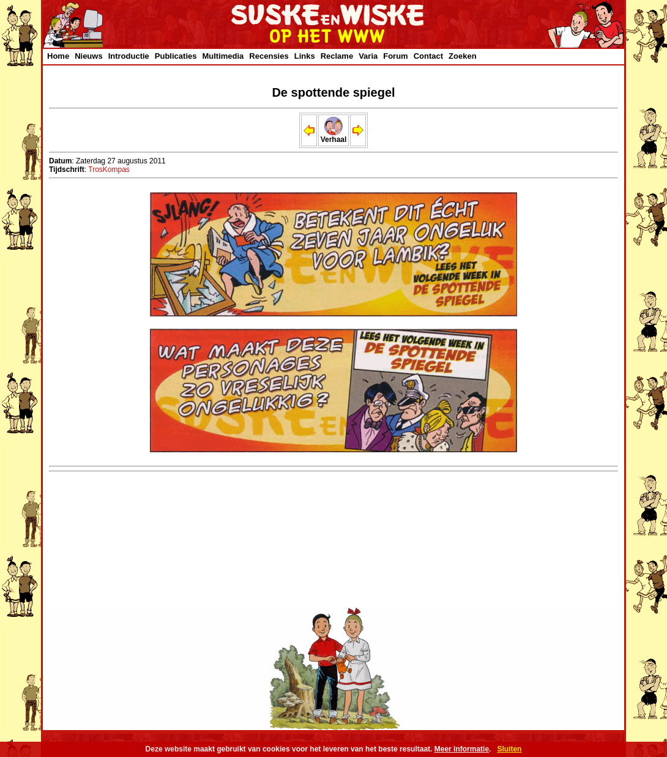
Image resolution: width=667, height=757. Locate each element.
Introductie (128, 56)
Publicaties (176, 56)
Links (304, 56)
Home (58, 56)
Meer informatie (461, 749)
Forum (395, 56)
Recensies (268, 56)
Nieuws (89, 56)
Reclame (337, 56)
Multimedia (223, 56)
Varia (368, 56)
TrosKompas (109, 169)
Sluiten (509, 749)
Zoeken (463, 56)
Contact (428, 56)
